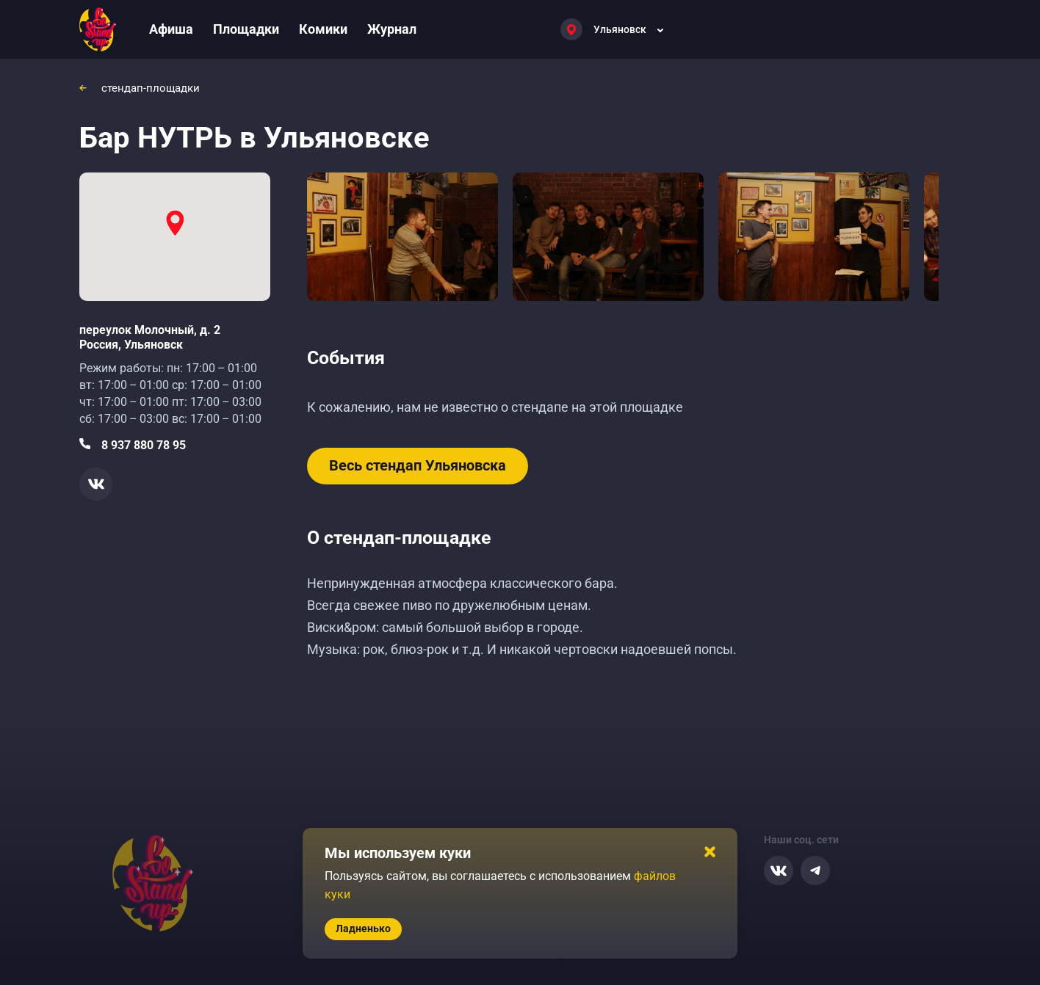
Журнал (391, 29)
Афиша (171, 29)
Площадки (246, 29)
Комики (323, 29)
